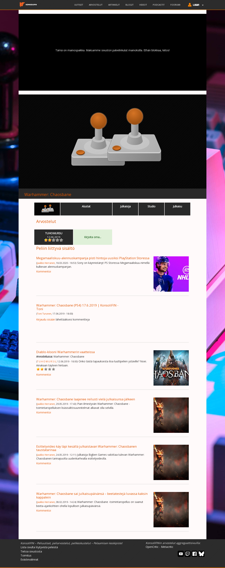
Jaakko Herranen (46, 262)
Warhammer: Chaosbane (47, 194)
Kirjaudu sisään (45, 319)
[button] (194, 5)
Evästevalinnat (29, 559)
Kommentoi (43, 271)
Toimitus (26, 555)
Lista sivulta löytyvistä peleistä (39, 547)
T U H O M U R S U (46, 361)
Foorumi (175, 4)
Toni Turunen (44, 313)
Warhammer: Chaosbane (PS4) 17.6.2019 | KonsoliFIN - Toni (77, 307)
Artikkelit (114, 4)
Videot (143, 4)
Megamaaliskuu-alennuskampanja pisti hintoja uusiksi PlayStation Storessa (92, 258)
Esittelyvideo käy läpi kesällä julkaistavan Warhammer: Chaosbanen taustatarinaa (86, 448)
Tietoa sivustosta (31, 551)
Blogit (130, 4)
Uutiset (78, 4)
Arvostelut (96, 4)
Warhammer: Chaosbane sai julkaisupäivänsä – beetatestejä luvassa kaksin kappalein (92, 495)
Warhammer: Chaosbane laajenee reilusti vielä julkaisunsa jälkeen (85, 399)
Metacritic (167, 547)
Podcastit (159, 4)
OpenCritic (152, 547)
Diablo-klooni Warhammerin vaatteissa (65, 352)
